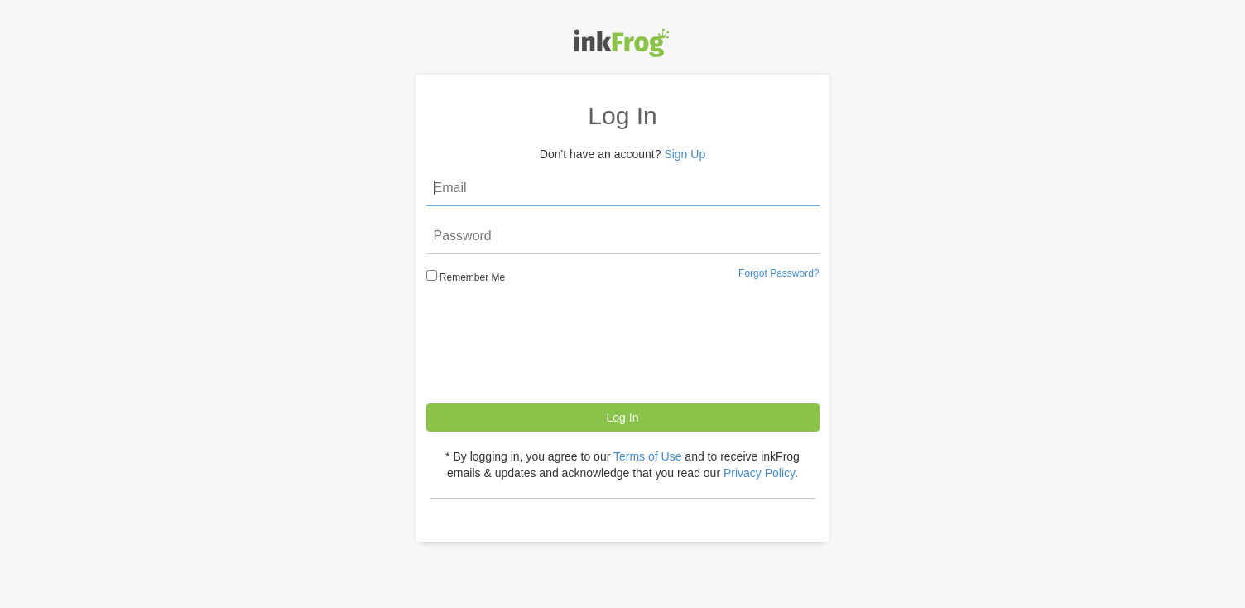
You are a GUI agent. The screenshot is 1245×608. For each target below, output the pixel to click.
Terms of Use (647, 456)
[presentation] (622, 342)
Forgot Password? (778, 273)
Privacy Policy (759, 473)
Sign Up (684, 154)
